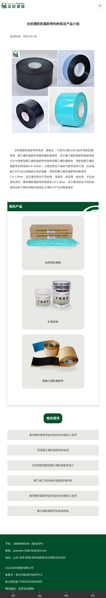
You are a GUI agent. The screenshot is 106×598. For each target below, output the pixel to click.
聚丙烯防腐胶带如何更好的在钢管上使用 (53, 435)
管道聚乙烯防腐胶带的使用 (53, 450)
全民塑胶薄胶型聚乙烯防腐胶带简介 (53, 465)
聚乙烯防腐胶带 (27, 155)
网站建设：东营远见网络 (19, 588)
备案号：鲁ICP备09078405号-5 (23, 574)
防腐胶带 (30, 150)
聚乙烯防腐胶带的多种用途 (53, 511)
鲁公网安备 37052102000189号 (23, 581)
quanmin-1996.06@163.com (29, 550)
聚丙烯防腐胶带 (48, 155)
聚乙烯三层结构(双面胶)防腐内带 (53, 480)
